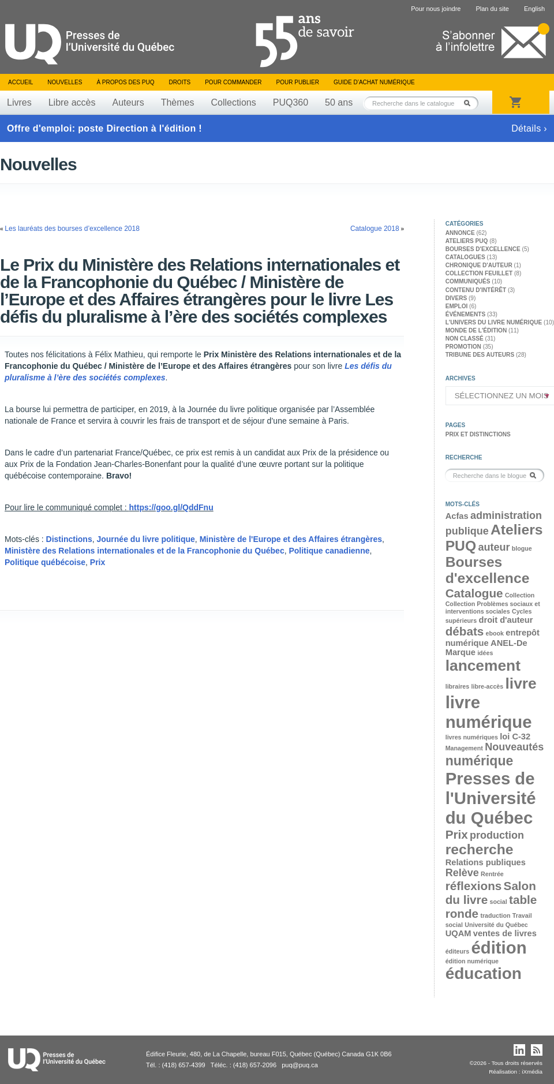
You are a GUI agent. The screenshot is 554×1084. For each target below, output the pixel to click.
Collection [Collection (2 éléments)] (520, 595)
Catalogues (465, 257)
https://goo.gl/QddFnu (171, 507)
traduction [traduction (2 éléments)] (495, 915)
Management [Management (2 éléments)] (464, 748)
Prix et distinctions (478, 434)
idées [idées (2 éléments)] (485, 652)
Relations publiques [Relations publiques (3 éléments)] (486, 862)
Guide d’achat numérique (374, 82)
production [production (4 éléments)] (497, 835)
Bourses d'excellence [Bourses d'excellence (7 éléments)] (488, 570)
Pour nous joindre (436, 8)
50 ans (339, 102)
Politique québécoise (45, 562)
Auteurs (128, 102)
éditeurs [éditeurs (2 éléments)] (457, 951)
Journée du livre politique (145, 539)
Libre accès (72, 102)
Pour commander (233, 82)
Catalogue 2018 (374, 229)
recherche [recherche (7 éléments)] (480, 849)
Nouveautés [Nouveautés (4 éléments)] (514, 747)
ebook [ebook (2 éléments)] (495, 633)
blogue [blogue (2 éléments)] (522, 548)
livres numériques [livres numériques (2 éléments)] (472, 737)
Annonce (460, 233)
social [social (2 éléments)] (498, 901)
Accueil (20, 82)
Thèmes (177, 102)
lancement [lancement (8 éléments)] (483, 665)
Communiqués (468, 281)
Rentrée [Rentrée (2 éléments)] (492, 873)
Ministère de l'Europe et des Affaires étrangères (291, 539)
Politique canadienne (329, 550)
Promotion (463, 346)
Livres (19, 102)
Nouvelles (64, 82)
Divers (456, 298)
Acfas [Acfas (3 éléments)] (457, 516)
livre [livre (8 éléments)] (521, 683)
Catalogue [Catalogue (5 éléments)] (474, 593)
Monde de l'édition (476, 330)
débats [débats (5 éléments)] (465, 631)
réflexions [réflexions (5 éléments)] (474, 885)
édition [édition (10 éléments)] (498, 947)
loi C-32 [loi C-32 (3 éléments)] (515, 736)
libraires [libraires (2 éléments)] (457, 686)
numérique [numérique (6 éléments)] (480, 760)
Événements (465, 314)
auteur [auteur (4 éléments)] (494, 547)
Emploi (457, 306)
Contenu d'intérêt (476, 290)
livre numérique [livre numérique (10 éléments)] (489, 712)
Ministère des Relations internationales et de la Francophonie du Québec (145, 550)
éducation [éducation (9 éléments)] (484, 973)
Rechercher (470, 103)
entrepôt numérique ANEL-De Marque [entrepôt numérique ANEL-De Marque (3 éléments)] (493, 642)
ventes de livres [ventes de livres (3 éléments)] (505, 933)
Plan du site (492, 8)
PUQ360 (290, 102)
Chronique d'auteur (479, 265)
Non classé (465, 338)
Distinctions (69, 539)
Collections (233, 102)
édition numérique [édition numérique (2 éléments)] (472, 961)
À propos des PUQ (125, 82)
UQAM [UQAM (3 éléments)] (458, 933)
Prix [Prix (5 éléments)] (457, 834)
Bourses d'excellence (483, 249)
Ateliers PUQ (467, 241)
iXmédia (532, 1071)
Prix (97, 562)
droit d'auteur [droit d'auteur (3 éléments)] (506, 620)
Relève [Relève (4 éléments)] (462, 873)
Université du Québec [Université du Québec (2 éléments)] (496, 924)
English (534, 8)
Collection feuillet (479, 273)
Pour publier (297, 82)
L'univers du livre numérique (494, 322)
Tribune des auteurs (480, 355)
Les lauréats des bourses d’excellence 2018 (72, 229)
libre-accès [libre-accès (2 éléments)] (487, 686)
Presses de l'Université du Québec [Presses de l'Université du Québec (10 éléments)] (491, 798)
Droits (179, 82)
